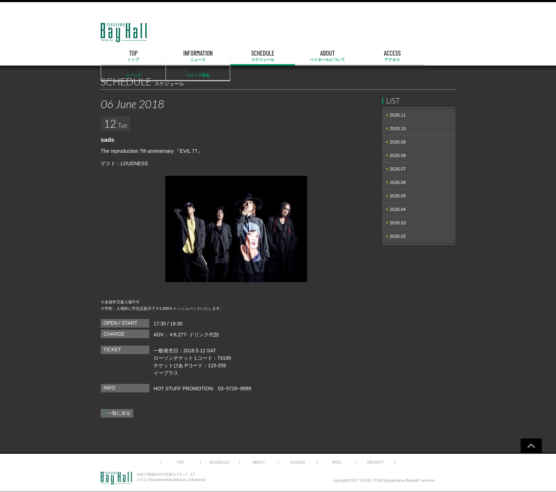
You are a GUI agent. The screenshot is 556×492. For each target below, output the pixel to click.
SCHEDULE (227, 56)
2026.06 (398, 182)
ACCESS (329, 56)
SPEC (379, 56)
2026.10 (398, 128)
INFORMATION (177, 56)
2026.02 (398, 236)
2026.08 (398, 155)
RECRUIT (430, 56)
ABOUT (278, 56)
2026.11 (398, 115)
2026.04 (398, 209)
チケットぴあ (168, 365)
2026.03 (398, 222)
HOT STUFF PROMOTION (183, 388)
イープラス (166, 373)
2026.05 (398, 196)
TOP (126, 56)
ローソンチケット (173, 358)
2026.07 (398, 169)
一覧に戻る (118, 413)
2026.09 (398, 142)
